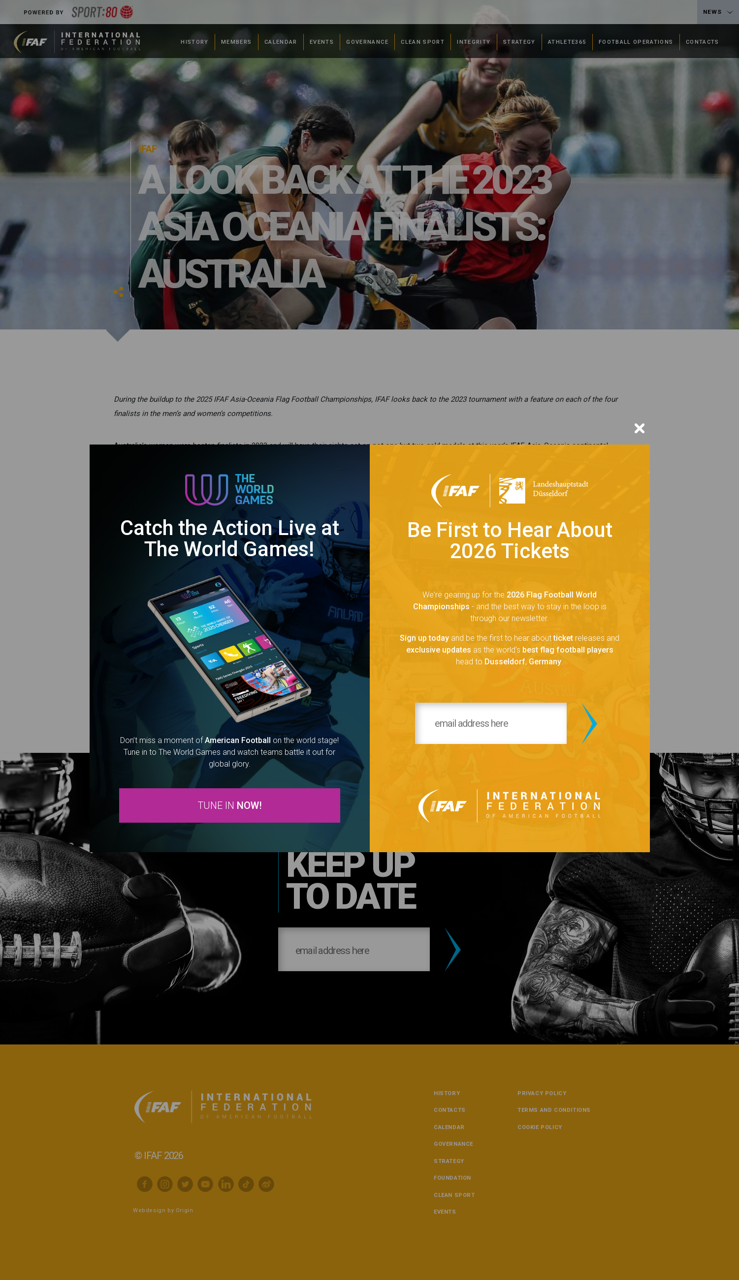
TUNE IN (229, 806)
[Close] (639, 426)
